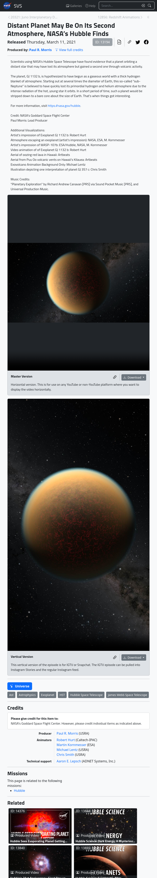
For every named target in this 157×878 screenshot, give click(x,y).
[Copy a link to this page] (129, 42)
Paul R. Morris (40, 50)
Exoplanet (47, 695)
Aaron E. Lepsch (69, 761)
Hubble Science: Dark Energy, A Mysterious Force (105, 841)
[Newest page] (148, 17)
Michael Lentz (67, 749)
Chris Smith (66, 754)
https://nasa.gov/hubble (64, 105)
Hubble (19, 790)
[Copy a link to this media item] (115, 377)
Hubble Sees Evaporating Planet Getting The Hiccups (37, 841)
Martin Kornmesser (72, 745)
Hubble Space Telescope (86, 695)
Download (132, 377)
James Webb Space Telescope (127, 695)
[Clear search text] (142, 5)
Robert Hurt (66, 740)
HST (62, 695)
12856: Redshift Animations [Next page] (119, 17)
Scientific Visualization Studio (18, 5)
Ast (11, 695)
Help (90, 5)
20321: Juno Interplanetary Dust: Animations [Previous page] (34, 17)
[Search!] (150, 5)
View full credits (69, 50)
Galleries (74, 5)
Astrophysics (27, 695)
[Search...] (119, 5)
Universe (19, 686)
